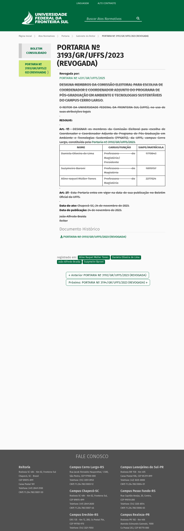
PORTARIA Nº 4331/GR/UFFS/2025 (82, 78)
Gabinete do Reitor (85, 36)
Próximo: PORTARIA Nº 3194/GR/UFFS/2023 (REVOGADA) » (108, 282)
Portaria (65, 36)
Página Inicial (25, 36)
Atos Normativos (46, 36)
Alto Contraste (107, 3)
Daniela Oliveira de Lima (126, 257)
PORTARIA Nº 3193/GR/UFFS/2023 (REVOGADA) (35, 68)
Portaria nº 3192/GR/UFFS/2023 (113, 142)
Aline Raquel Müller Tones (93, 257)
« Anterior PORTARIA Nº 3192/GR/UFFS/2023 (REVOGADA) (107, 275)
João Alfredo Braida (69, 261)
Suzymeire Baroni (94, 261)
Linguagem (83, 3)
